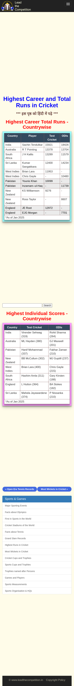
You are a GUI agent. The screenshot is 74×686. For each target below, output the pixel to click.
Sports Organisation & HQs (18, 591)
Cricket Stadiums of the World (19, 525)
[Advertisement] (37, 50)
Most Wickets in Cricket (16, 551)
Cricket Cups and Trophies (18, 558)
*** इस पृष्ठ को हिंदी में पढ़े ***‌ (37, 113)
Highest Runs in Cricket (16, 545)
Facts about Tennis (14, 532)
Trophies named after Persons (20, 571)
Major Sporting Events (16, 505)
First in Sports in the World (18, 518)
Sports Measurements (16, 584)
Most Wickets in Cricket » (54, 489)
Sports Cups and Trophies (18, 564)
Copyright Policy (55, 680)
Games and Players (15, 577)
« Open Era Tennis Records (19, 489)
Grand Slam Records (15, 538)
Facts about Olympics (15, 512)
